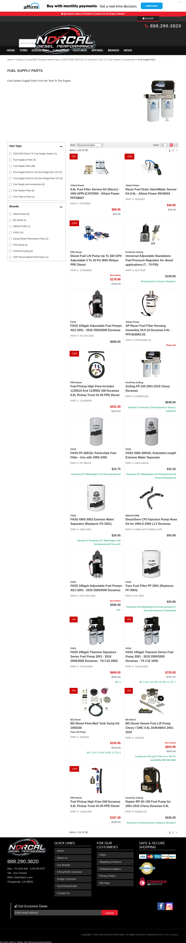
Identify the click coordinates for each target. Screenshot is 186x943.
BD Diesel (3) (19, 218)
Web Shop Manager (168, 933)
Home (11, 48)
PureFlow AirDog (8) (23, 249)
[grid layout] (171, 143)
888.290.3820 (23, 860)
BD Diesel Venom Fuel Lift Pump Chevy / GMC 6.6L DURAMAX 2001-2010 (150, 726)
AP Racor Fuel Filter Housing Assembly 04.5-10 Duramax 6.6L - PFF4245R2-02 (149, 328)
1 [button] (169, 148)
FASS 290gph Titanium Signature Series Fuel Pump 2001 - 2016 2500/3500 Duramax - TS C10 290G (94, 655)
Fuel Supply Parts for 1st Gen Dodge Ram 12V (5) (37, 170)
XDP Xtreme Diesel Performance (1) (30, 255)
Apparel (97, 48)
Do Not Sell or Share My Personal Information (26, 940)
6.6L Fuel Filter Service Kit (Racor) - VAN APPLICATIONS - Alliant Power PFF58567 (95, 192)
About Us (62, 856)
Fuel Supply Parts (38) (24, 164)
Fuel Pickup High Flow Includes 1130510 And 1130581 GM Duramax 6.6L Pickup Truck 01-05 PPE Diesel (95, 389)
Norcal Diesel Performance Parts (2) (30, 237)
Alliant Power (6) (21, 212)
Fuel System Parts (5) (23, 189)
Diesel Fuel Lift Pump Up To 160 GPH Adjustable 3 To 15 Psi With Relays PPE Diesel (96, 259)
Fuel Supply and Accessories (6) (29, 183)
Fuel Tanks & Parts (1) (24, 195)
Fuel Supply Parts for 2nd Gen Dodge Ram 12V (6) (38, 176)
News (128, 48)
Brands (113, 48)
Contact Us (63, 891)
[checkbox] (10, 212)
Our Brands (63, 863)
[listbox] (90, 143)
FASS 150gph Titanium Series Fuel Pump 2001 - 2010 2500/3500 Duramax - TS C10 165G (149, 655)
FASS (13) (18, 231)
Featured (80, 48)
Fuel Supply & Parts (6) (24, 158)
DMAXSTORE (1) (21, 224)
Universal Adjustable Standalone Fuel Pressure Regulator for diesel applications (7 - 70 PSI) (149, 259)
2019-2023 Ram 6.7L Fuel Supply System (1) (35, 152)
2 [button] (173, 148)
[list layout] (176, 143)
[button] (96, 34)
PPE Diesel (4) (20, 243)
